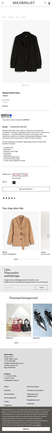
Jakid (17, 17)
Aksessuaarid (9, 394)
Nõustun (26, 429)
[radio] (22, 174)
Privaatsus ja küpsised (35, 390)
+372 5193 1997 (10, 361)
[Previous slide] (3, 236)
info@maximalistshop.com (13, 363)
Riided (6, 387)
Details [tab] (5, 127)
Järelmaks (30, 404)
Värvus (4, 182)
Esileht (3, 17)
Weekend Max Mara (11, 93)
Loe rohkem (37, 425)
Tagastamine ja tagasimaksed (32, 395)
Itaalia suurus (6, 174)
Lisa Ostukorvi (26, 189)
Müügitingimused (33, 400)
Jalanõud (36, 338)
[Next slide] (48, 236)
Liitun (42, 287)
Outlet (6, 401)
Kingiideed (8, 405)
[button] (22, 85)
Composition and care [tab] (18, 127)
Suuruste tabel (16, 178)
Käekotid (9, 338)
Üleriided (10, 17)
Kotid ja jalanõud (10, 398)
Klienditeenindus (33, 387)
